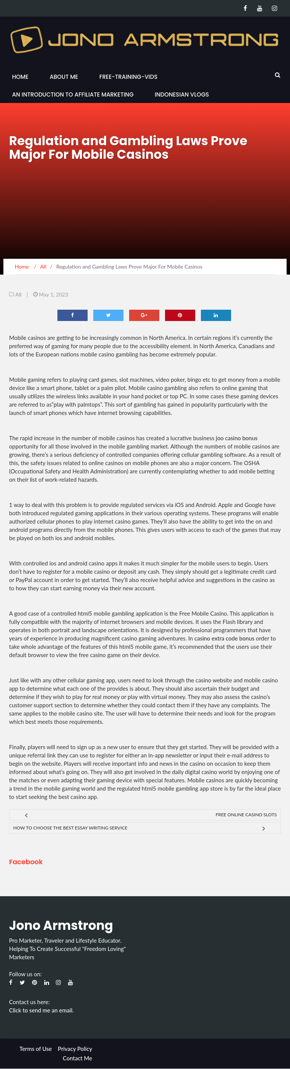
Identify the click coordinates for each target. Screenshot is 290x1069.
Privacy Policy (75, 1048)
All (18, 294)
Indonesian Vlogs (182, 94)
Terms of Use (36, 1048)
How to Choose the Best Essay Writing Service (70, 828)
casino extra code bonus (224, 638)
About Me (63, 77)
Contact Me (77, 1058)
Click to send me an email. (41, 1010)
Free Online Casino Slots (246, 814)
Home (20, 77)
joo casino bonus (237, 438)
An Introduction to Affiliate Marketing (73, 94)
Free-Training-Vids (128, 77)
